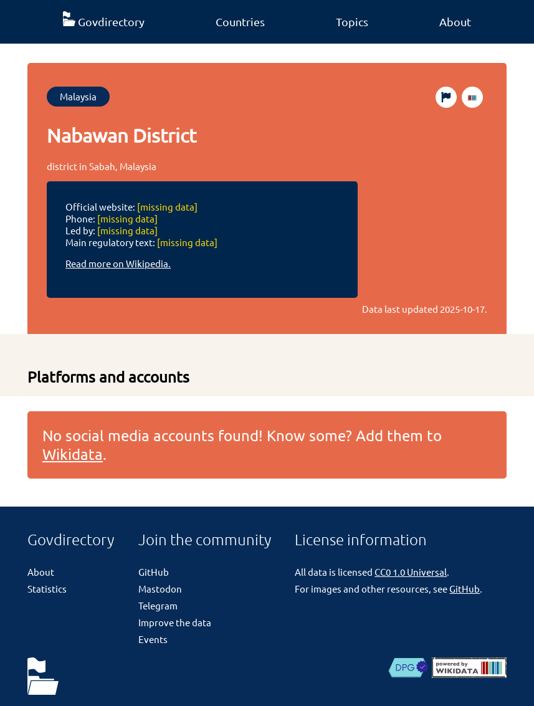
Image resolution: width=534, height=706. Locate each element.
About (455, 21)
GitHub (153, 572)
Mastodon (160, 588)
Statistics (47, 588)
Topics (352, 21)
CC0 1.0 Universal (410, 572)
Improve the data (174, 622)
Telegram (158, 605)
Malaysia (78, 96)
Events (153, 639)
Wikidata (72, 454)
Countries (240, 21)
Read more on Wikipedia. (118, 263)
